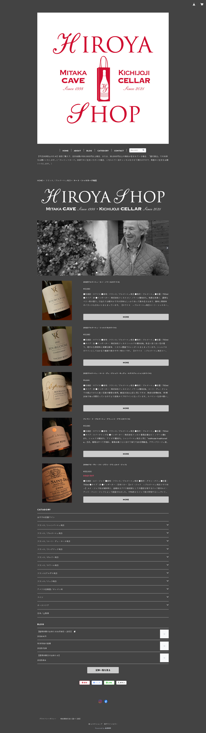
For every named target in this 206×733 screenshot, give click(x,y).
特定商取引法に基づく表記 (70, 719)
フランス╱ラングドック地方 (50, 549)
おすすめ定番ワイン (46, 517)
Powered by (103, 728)
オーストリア (43, 605)
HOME (66, 151)
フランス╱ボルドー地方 (48, 557)
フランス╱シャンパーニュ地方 (51, 525)
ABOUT (77, 151)
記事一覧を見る (103, 670)
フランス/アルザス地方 (47, 573)
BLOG (89, 151)
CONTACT (119, 151)
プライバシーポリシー (47, 719)
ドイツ (40, 597)
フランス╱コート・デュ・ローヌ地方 (53, 541)
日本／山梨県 (43, 613)
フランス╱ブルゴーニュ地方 (58, 180)
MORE (126, 317)
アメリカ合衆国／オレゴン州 (50, 589)
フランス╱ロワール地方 (48, 565)
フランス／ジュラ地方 (47, 581)
